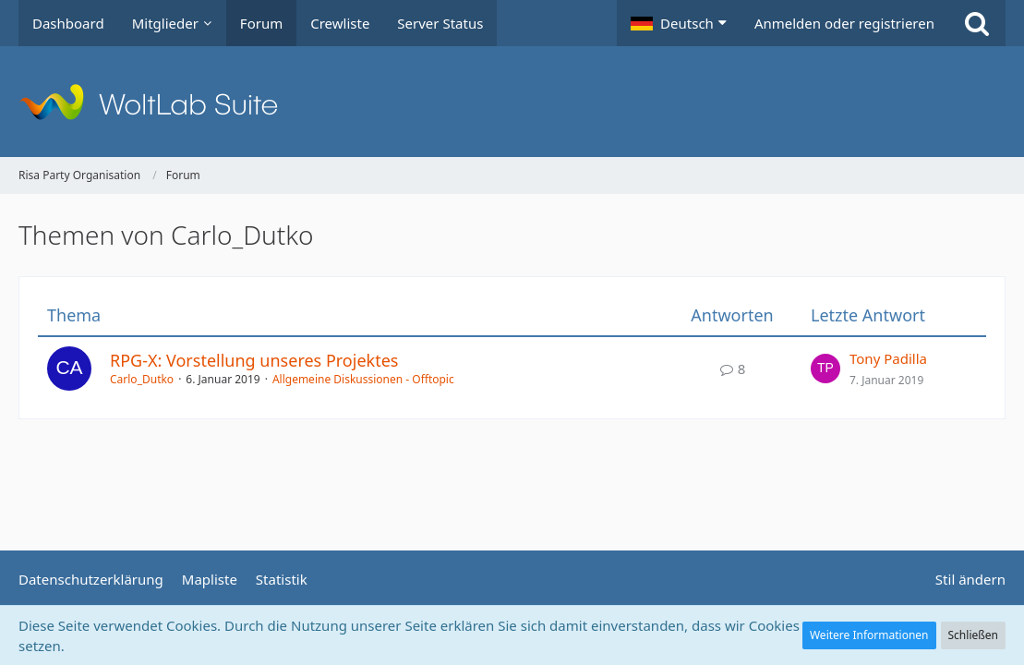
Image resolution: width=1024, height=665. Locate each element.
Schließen (973, 635)
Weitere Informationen (869, 635)
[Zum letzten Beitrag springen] (825, 368)
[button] (679, 23)
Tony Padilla (888, 358)
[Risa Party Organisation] (512, 101)
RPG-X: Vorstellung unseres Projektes (254, 360)
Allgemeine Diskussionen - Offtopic (363, 379)
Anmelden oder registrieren (844, 23)
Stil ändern (970, 579)
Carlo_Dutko (142, 379)
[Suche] (977, 23)
